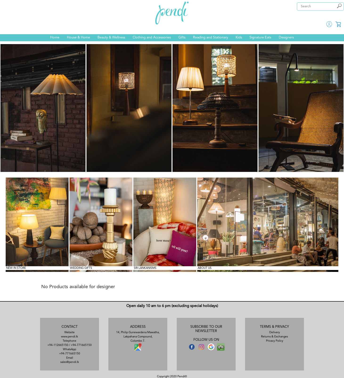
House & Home (78, 37)
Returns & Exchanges (274, 336)
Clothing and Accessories (152, 37)
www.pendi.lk (69, 336)
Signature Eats (260, 37)
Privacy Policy (274, 341)
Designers (286, 37)
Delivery (274, 332)
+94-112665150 (57, 345)
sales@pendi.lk (69, 362)
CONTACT (69, 327)
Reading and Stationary (210, 37)
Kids (239, 37)
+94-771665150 (81, 345)
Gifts (181, 37)
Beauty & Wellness (111, 37)
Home (54, 37)
